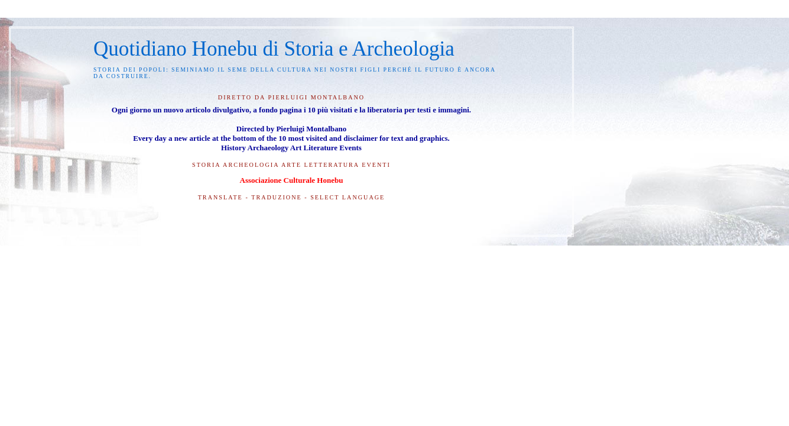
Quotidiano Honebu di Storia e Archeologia (273, 48)
